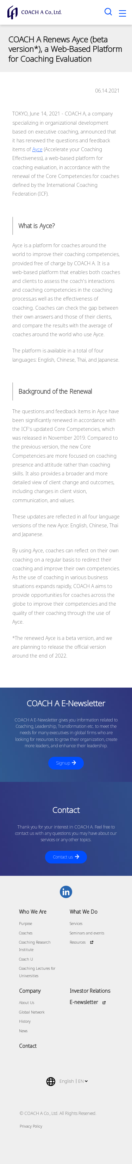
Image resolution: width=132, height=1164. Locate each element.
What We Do (84, 911)
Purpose (25, 923)
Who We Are (32, 911)
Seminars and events (87, 933)
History (25, 1021)
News (23, 1030)
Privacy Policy (31, 1126)
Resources (78, 942)
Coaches (25, 933)
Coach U (26, 959)
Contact (28, 1046)
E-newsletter (84, 1002)
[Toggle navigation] (122, 14)
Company (29, 990)
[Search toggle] (108, 11)
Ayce (37, 149)
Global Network (31, 1012)
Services (76, 923)
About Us (26, 1002)
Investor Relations (90, 990)
